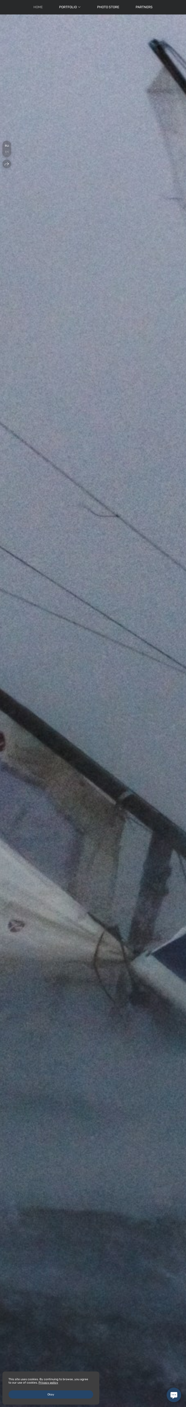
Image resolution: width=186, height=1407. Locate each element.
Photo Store (108, 7)
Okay (50, 1394)
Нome (38, 7)
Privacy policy (48, 1382)
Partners (144, 7)
